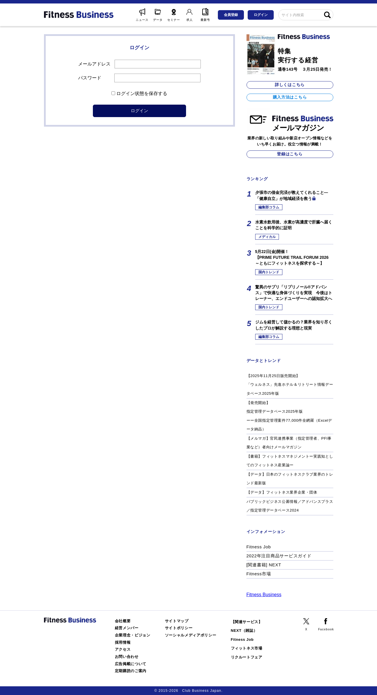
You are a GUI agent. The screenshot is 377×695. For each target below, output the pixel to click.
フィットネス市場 (246, 648)
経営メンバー (127, 628)
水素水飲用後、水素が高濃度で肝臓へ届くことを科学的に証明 (293, 225)
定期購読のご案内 (130, 671)
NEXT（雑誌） (244, 630)
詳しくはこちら (290, 84)
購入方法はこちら (290, 97)
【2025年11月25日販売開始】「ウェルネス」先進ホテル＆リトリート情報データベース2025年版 (290, 385)
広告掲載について (130, 664)
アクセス (123, 649)
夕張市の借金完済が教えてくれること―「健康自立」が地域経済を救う (291, 195)
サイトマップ (177, 621)
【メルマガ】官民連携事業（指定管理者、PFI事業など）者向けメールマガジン (289, 443)
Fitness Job (259, 546)
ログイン (261, 15)
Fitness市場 (259, 573)
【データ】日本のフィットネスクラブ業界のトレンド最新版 (290, 478)
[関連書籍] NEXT (264, 564)
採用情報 (123, 642)
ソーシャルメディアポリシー (190, 635)
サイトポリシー (179, 628)
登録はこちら (289, 154)
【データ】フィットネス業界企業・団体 (282, 492)
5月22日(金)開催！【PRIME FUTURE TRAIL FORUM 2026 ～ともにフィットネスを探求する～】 (292, 257)
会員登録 (231, 15)
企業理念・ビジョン (132, 635)
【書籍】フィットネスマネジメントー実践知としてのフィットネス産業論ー (290, 460)
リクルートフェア (246, 657)
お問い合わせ (127, 656)
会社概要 (123, 621)
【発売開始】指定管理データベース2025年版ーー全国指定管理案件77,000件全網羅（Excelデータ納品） (289, 416)
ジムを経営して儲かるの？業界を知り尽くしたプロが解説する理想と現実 (293, 325)
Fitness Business (264, 594)
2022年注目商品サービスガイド (279, 555)
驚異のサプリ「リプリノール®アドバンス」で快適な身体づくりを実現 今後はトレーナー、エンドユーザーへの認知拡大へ (293, 293)
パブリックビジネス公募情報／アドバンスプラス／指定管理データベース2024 (290, 506)
